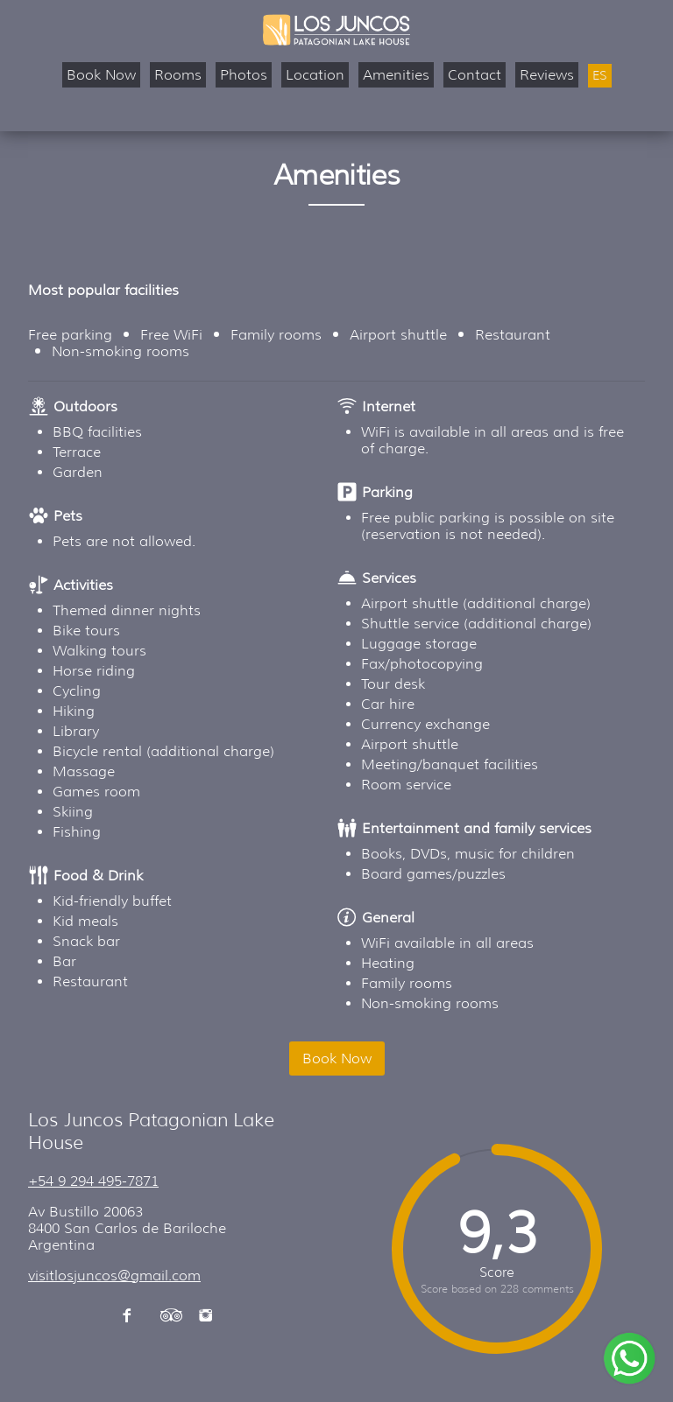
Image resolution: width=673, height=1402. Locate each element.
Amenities (396, 75)
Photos (243, 75)
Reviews (547, 75)
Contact (474, 75)
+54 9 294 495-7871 (93, 1181)
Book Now (101, 75)
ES (599, 75)
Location (315, 75)
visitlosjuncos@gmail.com (114, 1275)
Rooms (178, 75)
